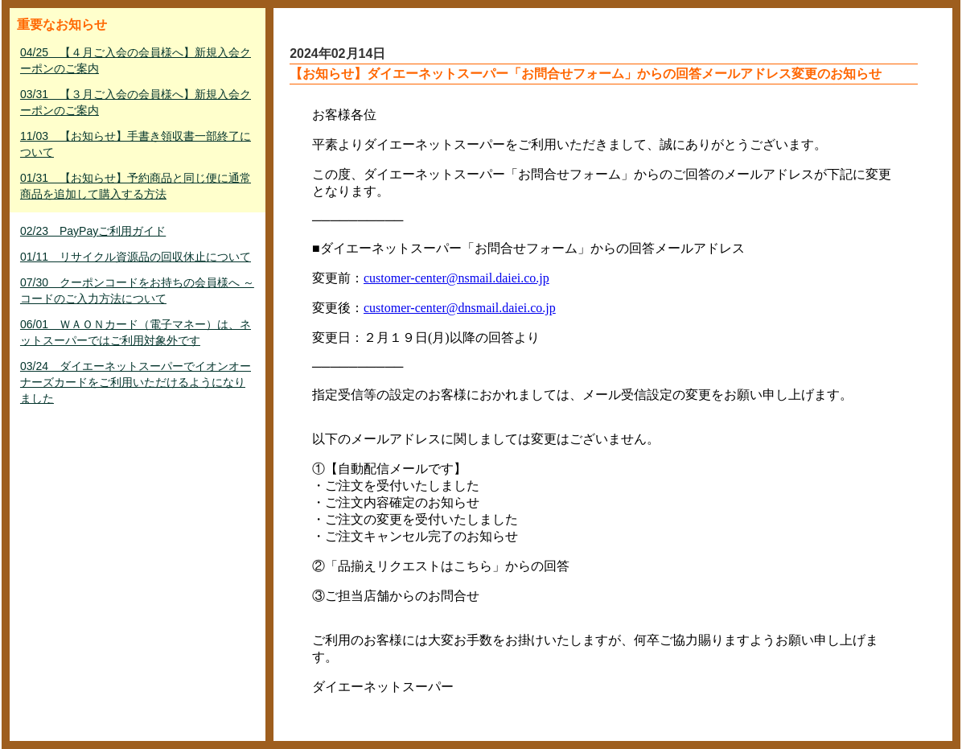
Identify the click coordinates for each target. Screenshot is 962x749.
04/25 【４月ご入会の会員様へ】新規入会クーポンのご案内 (135, 60)
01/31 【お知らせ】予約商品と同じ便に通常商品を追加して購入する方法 (135, 185)
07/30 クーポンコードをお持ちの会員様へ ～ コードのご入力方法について (137, 290)
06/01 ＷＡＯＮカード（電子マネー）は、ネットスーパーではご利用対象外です (135, 332)
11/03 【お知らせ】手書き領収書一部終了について (135, 144)
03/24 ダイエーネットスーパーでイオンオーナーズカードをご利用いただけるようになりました (135, 382)
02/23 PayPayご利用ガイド (93, 230)
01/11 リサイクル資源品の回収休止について (135, 256)
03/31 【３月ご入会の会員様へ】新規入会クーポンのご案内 (135, 102)
